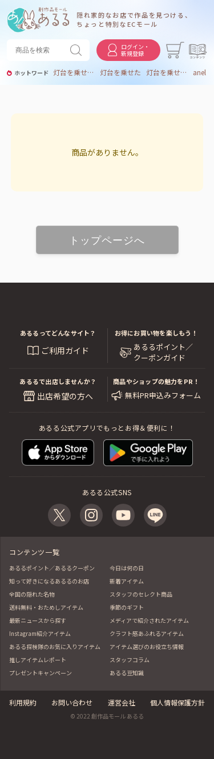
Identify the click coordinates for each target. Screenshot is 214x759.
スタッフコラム (130, 659)
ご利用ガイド (65, 350)
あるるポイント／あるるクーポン (52, 568)
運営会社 (121, 702)
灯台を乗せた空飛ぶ (166, 72)
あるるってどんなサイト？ (58, 332)
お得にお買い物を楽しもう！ (156, 332)
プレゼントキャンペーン (40, 672)
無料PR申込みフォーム (163, 395)
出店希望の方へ (65, 396)
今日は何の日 (127, 568)
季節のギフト (127, 607)
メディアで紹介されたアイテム (149, 620)
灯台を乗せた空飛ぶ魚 (73, 72)
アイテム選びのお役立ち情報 (147, 646)
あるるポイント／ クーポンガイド (163, 352)
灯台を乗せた (120, 72)
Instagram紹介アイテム (40, 633)
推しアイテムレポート (37, 659)
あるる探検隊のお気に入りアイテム (54, 646)
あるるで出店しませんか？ (57, 381)
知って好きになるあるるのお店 (49, 581)
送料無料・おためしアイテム (46, 607)
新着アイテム (127, 581)
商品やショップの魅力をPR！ (156, 381)
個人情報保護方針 (177, 702)
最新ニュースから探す (37, 620)
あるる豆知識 (127, 672)
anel (199, 72)
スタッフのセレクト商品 (141, 594)
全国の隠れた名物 (32, 594)
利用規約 (23, 702)
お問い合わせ (71, 702)
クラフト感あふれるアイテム (147, 633)
